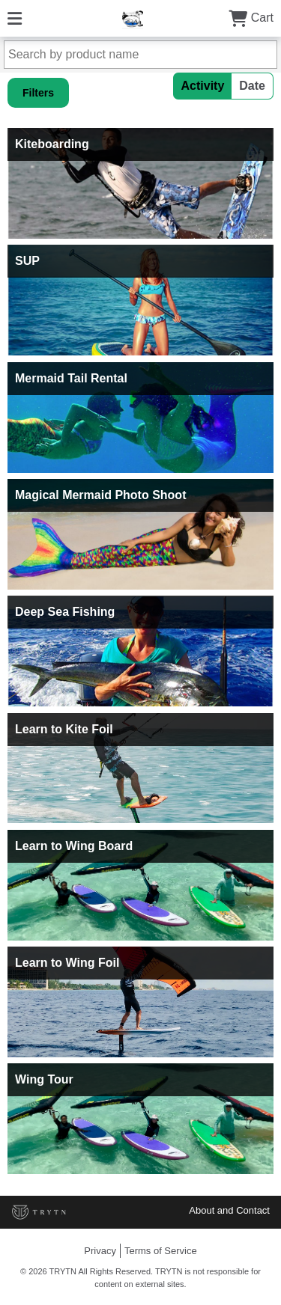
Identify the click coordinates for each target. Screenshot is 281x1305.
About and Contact (229, 1210)
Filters (38, 93)
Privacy (100, 1250)
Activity (203, 85)
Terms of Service (160, 1250)
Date (252, 85)
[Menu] (14, 17)
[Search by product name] (140, 54)
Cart (251, 17)
